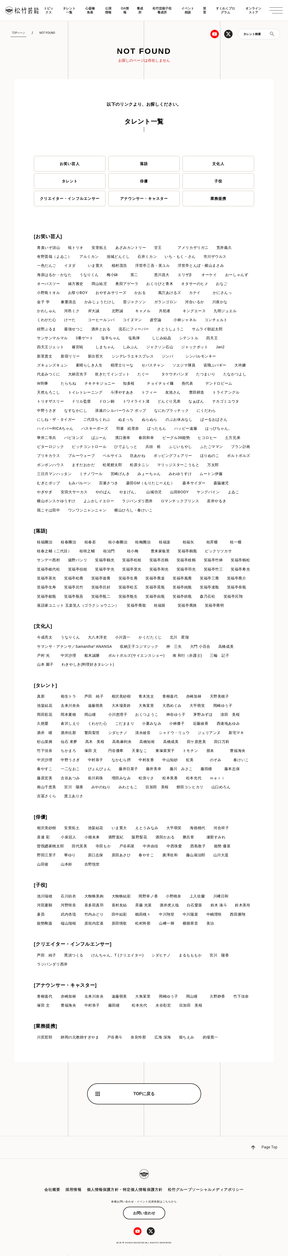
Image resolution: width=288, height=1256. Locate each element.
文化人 (218, 164)
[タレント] (45, 686)
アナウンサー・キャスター (144, 198)
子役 (218, 181)
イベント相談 (187, 10)
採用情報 (73, 1191)
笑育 (204, 10)
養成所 (140, 10)
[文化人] (43, 626)
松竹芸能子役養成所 (162, 10)
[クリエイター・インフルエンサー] (72, 945)
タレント (70, 181)
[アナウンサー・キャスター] (65, 986)
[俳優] (40, 817)
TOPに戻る (144, 1095)
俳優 (144, 181)
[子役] (40, 885)
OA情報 (125, 10)
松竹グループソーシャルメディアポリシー (206, 1191)
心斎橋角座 (90, 10)
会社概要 (52, 1191)
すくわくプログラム (225, 10)
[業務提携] (45, 1027)
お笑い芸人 (70, 164)
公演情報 (108, 10)
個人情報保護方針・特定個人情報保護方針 (125, 1191)
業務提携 (218, 198)
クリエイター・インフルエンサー (70, 198)
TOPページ (18, 32)
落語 (144, 164)
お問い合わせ (144, 1214)
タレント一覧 (69, 10)
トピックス (48, 10)
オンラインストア (253, 10)
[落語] (40, 531)
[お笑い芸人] (48, 236)
